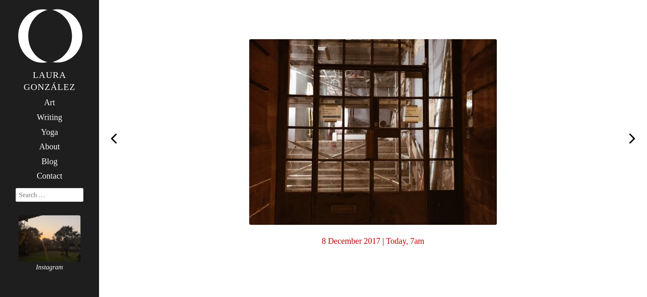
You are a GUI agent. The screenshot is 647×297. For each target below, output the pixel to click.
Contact (49, 175)
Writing (49, 117)
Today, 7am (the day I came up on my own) (632, 139)
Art (49, 102)
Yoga (49, 132)
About (49, 146)
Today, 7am (405, 240)
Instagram (49, 267)
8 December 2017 (351, 240)
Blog (50, 161)
